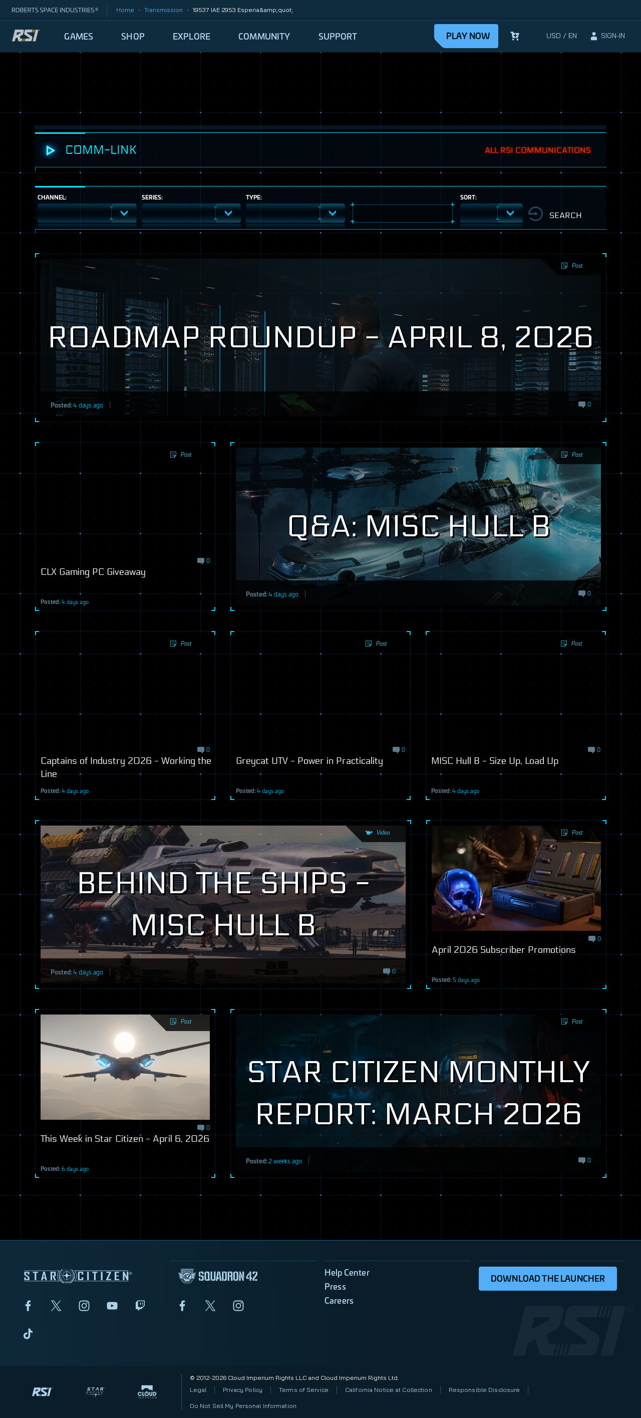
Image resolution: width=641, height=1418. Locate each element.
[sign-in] (607, 36)
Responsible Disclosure (484, 1389)
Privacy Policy (242, 1389)
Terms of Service (304, 1389)
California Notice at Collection (388, 1389)
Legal (198, 1389)
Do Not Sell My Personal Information (243, 1405)
